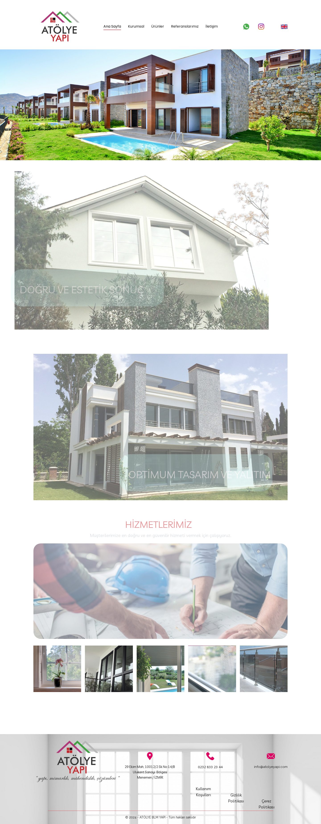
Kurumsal (136, 26)
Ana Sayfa (112, 26)
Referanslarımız (185, 26)
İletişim (212, 26)
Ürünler (157, 26)
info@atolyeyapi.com (271, 767)
